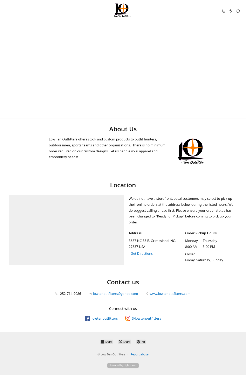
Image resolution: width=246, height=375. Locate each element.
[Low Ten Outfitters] (123, 11)
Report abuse (139, 354)
